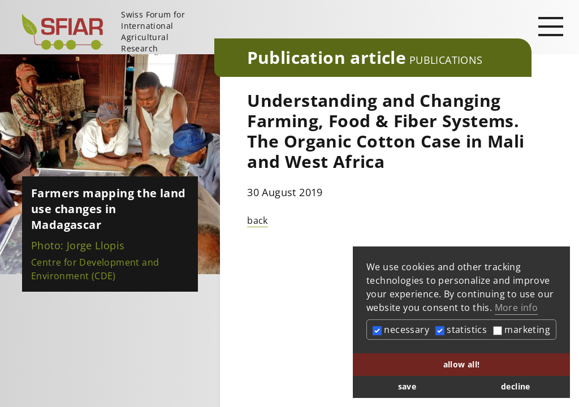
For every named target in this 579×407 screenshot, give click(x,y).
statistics (461, 329)
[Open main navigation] (551, 26)
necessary (401, 329)
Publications (446, 60)
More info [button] (516, 307)
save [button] (407, 386)
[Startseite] (113, 31)
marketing (521, 329)
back (257, 220)
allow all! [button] (461, 364)
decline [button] (515, 386)
